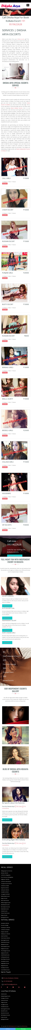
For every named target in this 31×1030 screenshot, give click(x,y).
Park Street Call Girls (5, 938)
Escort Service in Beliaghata (7, 877)
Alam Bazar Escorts (5, 942)
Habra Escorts (4, 1017)
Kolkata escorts (20, 39)
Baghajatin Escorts (5, 963)
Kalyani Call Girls (4, 931)
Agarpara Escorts (4, 953)
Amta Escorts (4, 994)
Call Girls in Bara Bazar (6, 881)
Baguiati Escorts (4, 965)
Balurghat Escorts (5, 917)
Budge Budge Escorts (5, 996)
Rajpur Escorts (4, 898)
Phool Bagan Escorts (5, 950)
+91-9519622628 (7, 981)
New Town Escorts (5, 900)
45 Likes (18, 843)
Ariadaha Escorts (4, 1006)
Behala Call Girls (4, 873)
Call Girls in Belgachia (5, 875)
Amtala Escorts (4, 911)
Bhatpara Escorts (4, 944)
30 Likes (18, 806)
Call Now (8, 1029)
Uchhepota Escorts (5, 957)
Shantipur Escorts (5, 967)
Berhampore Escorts (5, 1015)
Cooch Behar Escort (5, 969)
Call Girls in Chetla (5, 885)
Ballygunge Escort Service (6, 871)
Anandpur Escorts (5, 961)
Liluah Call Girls (4, 936)
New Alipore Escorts (5, 959)
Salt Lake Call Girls (5, 890)
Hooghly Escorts (4, 1004)
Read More (5, 183)
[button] (27, 5)
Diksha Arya (24, 1026)
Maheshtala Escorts (5, 896)
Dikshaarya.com (12, 1026)
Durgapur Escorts (5, 998)
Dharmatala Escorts (5, 946)
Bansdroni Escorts (5, 1013)
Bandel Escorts (4, 1011)
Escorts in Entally (4, 925)
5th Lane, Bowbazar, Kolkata (10, 978)
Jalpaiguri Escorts (4, 1019)
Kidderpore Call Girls (5, 933)
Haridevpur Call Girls (5, 927)
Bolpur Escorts (4, 915)
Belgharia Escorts (5, 948)
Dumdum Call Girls (5, 923)
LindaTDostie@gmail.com (10, 984)
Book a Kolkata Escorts (14, 556)
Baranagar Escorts (5, 940)
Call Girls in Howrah (5, 929)
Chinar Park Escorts (5, 913)
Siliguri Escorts (4, 1002)
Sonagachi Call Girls (5, 894)
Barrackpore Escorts (5, 906)
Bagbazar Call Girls (5, 879)
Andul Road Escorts (5, 955)
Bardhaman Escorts (5, 904)
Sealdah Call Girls (5, 892)
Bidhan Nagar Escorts (5, 902)
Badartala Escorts (5, 909)
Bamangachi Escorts (5, 1008)
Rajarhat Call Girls (5, 887)
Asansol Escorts (4, 1000)
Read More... (7, 605)
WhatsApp (23, 1029)
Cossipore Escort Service (6, 883)
